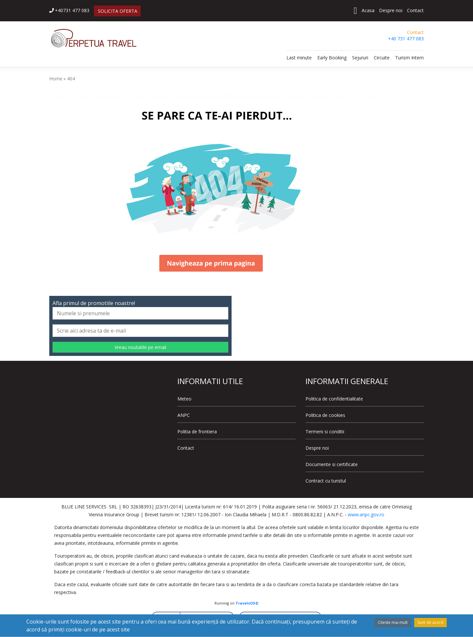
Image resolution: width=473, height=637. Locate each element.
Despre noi (390, 10)
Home (55, 78)
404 (71, 78)
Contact (415, 10)
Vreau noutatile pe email (140, 347)
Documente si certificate (331, 464)
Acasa (368, 10)
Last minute (299, 57)
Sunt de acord (430, 622)
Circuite (382, 57)
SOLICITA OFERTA (117, 11)
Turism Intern (409, 57)
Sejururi (360, 57)
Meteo (184, 399)
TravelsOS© (247, 603)
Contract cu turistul (325, 481)
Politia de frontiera (197, 431)
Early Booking (332, 57)
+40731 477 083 (69, 10)
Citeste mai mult (393, 622)
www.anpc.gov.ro (366, 514)
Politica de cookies (325, 415)
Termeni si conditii (324, 431)
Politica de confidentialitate (334, 399)
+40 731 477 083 (406, 38)
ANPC (183, 415)
